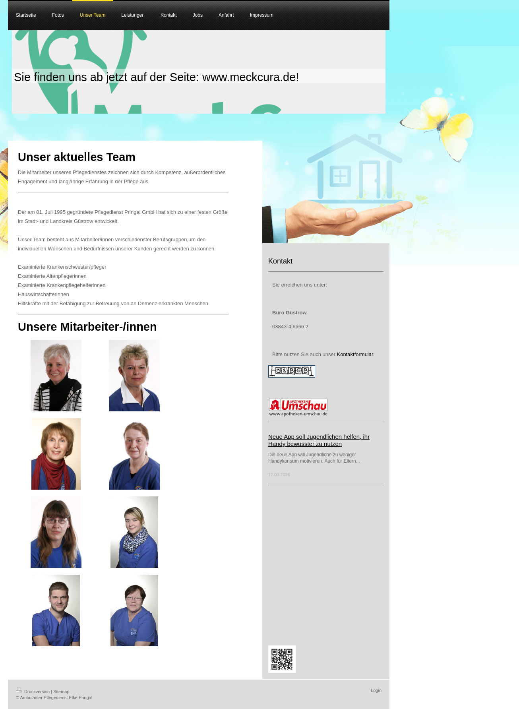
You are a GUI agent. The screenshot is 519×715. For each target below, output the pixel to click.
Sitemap (61, 691)
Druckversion (33, 691)
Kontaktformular (355, 354)
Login (376, 690)
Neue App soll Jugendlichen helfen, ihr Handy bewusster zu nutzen (319, 440)
